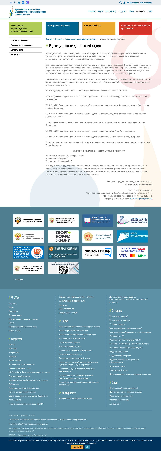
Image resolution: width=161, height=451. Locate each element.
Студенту (122, 11)
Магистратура (15, 360)
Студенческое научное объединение (75, 350)
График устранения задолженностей (125, 328)
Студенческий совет (68, 313)
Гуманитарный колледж (19, 376)
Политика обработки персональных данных (28, 424)
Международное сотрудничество (23, 319)
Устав (11, 307)
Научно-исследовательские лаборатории (77, 334)
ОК (87, 447)
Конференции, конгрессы (70, 354)
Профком (63, 305)
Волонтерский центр (118, 370)
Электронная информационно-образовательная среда (22, 28)
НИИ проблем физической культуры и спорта (29, 372)
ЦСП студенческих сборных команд (125, 392)
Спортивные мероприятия (121, 396)
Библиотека (14, 384)
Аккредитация (15, 315)
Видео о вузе (15, 331)
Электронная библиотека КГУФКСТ (125, 340)
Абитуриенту (110, 11)
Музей (11, 323)
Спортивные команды (119, 400)
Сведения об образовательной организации (135, 27)
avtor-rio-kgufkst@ (138, 199)
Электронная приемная (59, 25)
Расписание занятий (118, 316)
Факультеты (14, 352)
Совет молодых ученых (69, 342)
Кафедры (13, 356)
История (12, 303)
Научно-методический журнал (22, 392)
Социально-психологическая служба (125, 348)
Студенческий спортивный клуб (123, 388)
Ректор (12, 344)
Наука (131, 11)
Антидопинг (114, 404)
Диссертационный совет (20, 368)
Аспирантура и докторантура (22, 364)
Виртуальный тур (92, 25)
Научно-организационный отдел (73, 330)
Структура (140, 11)
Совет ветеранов (66, 309)
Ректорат (13, 348)
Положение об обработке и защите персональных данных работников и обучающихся (47, 420)
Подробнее (77, 447)
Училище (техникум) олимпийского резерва (28, 380)
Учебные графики (117, 324)
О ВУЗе (15, 297)
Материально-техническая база (23, 327)
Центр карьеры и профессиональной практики (130, 374)
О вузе (100, 11)
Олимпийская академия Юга (72, 301)
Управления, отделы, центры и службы (76, 297)
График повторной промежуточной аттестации (130, 332)
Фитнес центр (15, 400)
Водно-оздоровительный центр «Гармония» (28, 396)
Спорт (149, 11)
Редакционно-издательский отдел (24, 388)
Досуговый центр (117, 366)
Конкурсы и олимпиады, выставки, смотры (129, 344)
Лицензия (13, 311)
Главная (91, 11)
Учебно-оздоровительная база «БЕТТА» (26, 404)
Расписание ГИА (116, 336)
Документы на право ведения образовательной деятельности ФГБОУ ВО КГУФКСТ (128, 300)
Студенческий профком (120, 356)
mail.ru (149, 199)
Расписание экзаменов (119, 320)
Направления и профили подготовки (75, 398)
